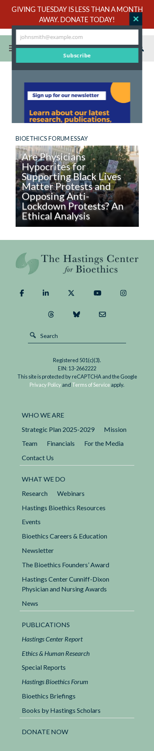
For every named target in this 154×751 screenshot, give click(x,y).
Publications (46, 624)
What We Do (43, 479)
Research (35, 493)
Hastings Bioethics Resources (64, 507)
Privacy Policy (45, 384)
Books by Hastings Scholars (61, 710)
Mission (115, 429)
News (30, 603)
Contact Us (38, 457)
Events (31, 521)
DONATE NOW (45, 731)
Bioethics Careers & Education (64, 536)
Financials (61, 443)
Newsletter (38, 550)
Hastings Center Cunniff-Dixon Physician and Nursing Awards (65, 584)
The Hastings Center (77, 263)
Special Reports (44, 667)
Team (29, 443)
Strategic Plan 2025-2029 (58, 429)
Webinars (71, 493)
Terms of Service (91, 384)
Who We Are (43, 415)
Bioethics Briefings (49, 696)
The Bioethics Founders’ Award (65, 564)
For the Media (104, 443)
